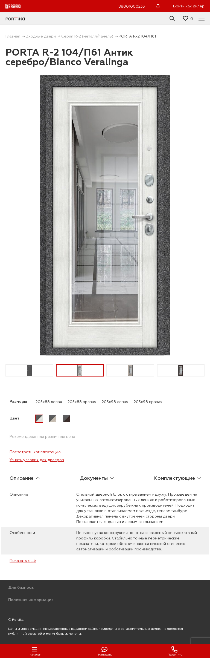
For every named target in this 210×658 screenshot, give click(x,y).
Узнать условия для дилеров (37, 460)
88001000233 (131, 6)
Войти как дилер (189, 6)
